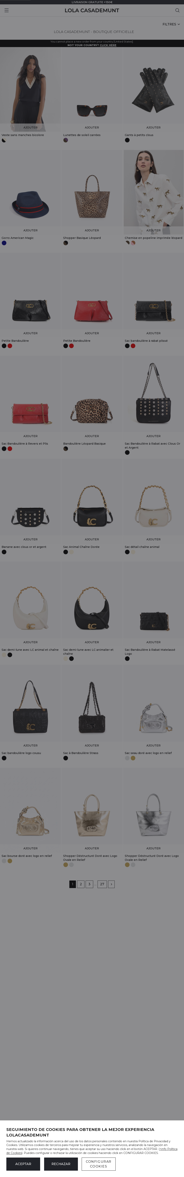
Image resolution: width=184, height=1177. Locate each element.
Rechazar (60, 1164)
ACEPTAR (23, 1164)
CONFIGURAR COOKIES (98, 1164)
